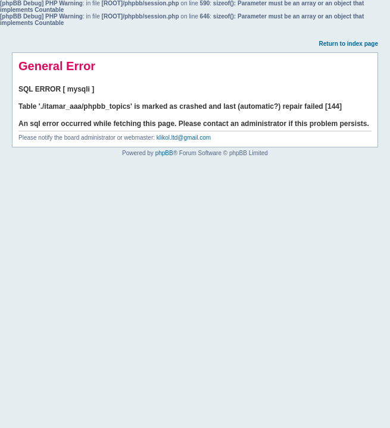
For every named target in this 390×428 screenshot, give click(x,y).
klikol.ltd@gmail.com (184, 137)
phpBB (164, 153)
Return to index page (348, 43)
